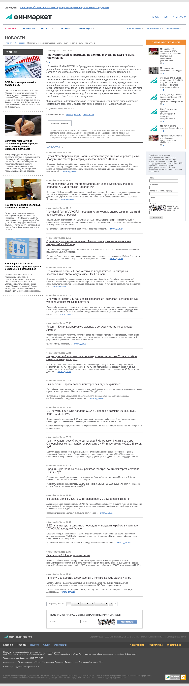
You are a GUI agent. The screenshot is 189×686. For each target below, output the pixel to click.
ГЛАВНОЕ (11, 28)
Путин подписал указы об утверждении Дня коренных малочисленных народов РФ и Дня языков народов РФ (89, 185)
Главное (8, 644)
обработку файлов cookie (126, 654)
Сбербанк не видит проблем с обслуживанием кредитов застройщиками (169, 114)
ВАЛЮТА (46, 28)
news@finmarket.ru (31, 667)
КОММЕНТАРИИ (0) (59, 123)
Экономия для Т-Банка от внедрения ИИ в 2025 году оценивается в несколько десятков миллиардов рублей (171, 82)
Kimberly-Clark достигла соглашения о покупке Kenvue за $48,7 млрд (88, 577)
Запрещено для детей (176, 637)
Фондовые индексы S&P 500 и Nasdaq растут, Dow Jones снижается (88, 498)
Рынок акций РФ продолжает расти (68, 555)
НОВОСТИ (29, 28)
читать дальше (69, 171)
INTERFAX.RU (179, 17)
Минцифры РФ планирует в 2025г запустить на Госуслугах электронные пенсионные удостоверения (171, 55)
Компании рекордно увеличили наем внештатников (23, 206)
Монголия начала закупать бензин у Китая (171, 127)
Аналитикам (134, 28)
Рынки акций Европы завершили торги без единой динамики (83, 384)
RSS (165, 17)
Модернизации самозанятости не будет (171, 69)
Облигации (60, 644)
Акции (46, 644)
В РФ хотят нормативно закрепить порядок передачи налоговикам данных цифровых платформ (21, 145)
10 (111, 604)
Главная (8, 43)
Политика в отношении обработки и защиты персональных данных (31, 652)
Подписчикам (153, 28)
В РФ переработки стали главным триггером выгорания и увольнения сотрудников (64, 7)
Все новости (19, 43)
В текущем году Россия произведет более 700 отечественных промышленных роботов (171, 98)
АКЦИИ (64, 28)
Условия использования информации (148, 637)
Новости (22, 644)
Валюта (34, 644)
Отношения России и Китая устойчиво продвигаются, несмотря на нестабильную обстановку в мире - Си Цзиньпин (87, 273)
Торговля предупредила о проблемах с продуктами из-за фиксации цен (171, 139)
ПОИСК (155, 17)
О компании (173, 28)
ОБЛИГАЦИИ (85, 28)
